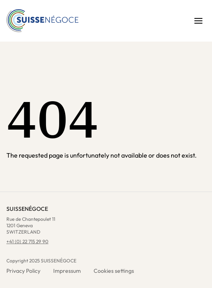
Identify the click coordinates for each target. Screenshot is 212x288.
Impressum (67, 270)
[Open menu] (198, 21)
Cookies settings (114, 270)
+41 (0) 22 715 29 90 (27, 241)
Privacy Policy (23, 270)
